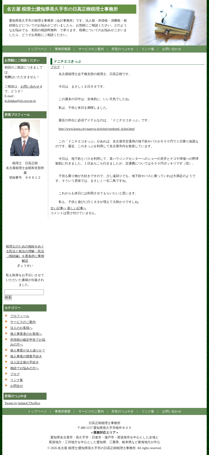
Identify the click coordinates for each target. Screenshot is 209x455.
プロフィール (19, 316)
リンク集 (148, 49)
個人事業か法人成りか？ (27, 350)
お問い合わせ (171, 49)
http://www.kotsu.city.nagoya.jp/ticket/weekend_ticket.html (97, 129)
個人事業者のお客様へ (26, 334)
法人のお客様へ (21, 328)
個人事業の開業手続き (26, 356)
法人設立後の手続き (24, 362)
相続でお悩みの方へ (24, 368)
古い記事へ (58, 208)
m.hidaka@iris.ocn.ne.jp (20, 101)
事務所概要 (63, 49)
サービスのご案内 (91, 49)
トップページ (37, 49)
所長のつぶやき (123, 49)
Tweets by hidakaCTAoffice (22, 403)
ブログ (55, 67)
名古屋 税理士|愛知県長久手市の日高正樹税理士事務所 (62, 9)
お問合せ (16, 386)
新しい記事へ (76, 208)
